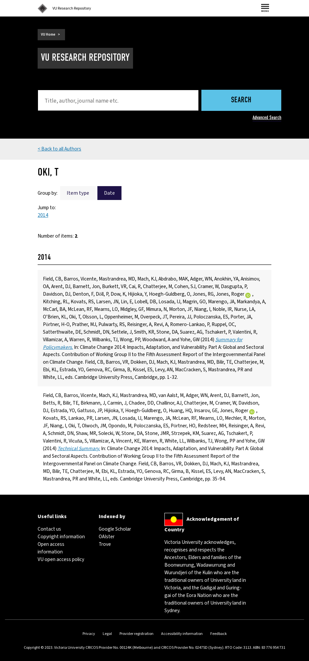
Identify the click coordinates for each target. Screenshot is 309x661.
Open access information (51, 548)
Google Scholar (115, 529)
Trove (105, 544)
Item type (78, 193)
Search (241, 100)
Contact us (49, 529)
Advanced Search (267, 117)
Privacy (89, 634)
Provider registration (137, 634)
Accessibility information (182, 634)
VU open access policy (61, 559)
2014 (43, 215)
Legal (107, 634)
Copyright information (61, 536)
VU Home (48, 34)
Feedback (218, 634)
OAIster (107, 536)
